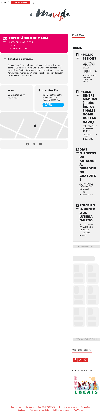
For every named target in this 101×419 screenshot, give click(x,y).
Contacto (29, 407)
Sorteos (21, 410)
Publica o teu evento (68, 407)
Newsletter (86, 407)
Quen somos (15, 407)
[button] (33, 2)
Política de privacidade (39, 410)
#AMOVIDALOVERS (46, 407)
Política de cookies (61, 410)
